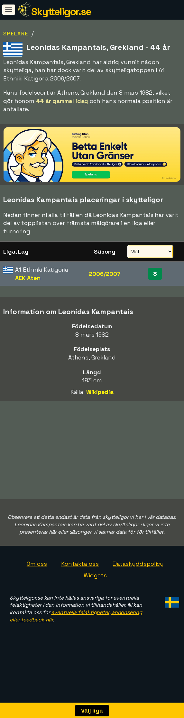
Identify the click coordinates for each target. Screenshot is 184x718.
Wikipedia (100, 392)
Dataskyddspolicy (138, 579)
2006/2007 (104, 273)
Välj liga (92, 710)
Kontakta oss (80, 579)
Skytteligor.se (61, 11)
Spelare (15, 33)
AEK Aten (27, 278)
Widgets (95, 591)
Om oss (37, 579)
